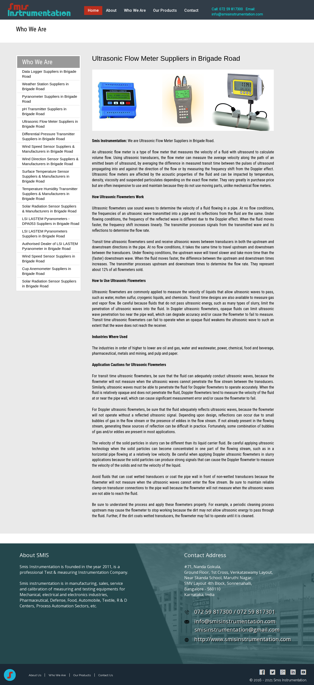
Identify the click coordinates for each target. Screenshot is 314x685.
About (111, 10)
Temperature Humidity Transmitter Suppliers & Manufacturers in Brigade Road (50, 194)
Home (93, 10)
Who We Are (135, 10)
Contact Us (105, 675)
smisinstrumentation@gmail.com (237, 629)
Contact (191, 10)
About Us (35, 675)
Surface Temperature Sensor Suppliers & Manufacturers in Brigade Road (45, 176)
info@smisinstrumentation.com (234, 621)
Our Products (165, 10)
